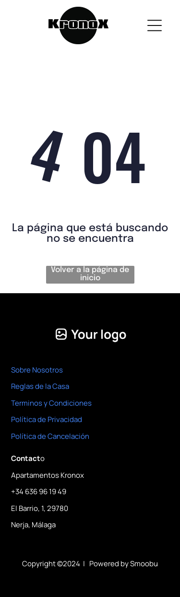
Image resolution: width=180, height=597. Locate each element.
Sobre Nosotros (37, 370)
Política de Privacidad (46, 419)
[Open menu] (154, 25)
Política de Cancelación (50, 436)
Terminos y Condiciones (51, 403)
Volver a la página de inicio (90, 274)
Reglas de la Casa (40, 386)
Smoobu (144, 564)
